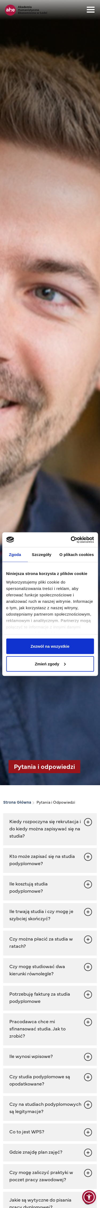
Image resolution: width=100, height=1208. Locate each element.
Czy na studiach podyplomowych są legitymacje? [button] (45, 1107)
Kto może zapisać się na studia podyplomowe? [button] (42, 859)
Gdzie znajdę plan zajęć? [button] (35, 1151)
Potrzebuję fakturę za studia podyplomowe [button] (39, 997)
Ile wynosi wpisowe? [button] (31, 1056)
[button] (50, 1131)
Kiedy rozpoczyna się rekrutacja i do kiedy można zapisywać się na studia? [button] (45, 828)
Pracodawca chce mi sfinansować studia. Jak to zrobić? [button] (37, 1028)
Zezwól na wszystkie (50, 646)
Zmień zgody (50, 663)
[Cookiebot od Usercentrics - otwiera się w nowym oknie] (71, 539)
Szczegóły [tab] (41, 554)
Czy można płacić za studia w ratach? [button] (41, 942)
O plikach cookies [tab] (76, 554)
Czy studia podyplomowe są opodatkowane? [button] (39, 1080)
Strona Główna (17, 802)
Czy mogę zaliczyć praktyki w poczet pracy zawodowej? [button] (41, 1176)
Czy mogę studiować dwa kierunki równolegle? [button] (37, 970)
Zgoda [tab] (15, 554)
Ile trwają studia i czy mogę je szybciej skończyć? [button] (41, 915)
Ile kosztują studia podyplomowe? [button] (28, 887)
